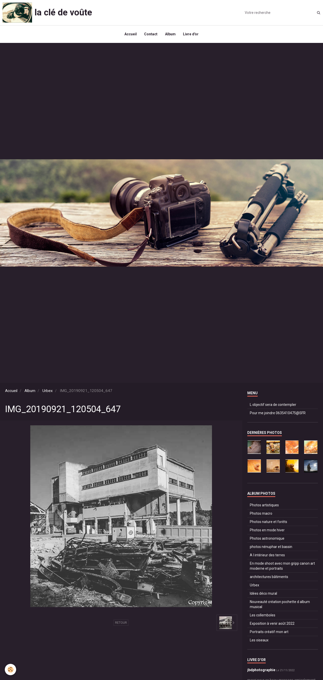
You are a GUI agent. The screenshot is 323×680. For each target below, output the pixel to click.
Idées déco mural (263, 594)
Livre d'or (191, 34)
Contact (150, 34)
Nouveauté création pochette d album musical (280, 604)
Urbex (47, 391)
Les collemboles (262, 615)
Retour (121, 623)
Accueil (130, 34)
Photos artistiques (264, 505)
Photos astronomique (267, 539)
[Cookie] (10, 669)
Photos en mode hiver (267, 530)
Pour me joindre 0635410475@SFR (278, 413)
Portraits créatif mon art (269, 632)
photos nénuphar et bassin (271, 547)
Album (170, 34)
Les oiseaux (259, 640)
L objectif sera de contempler (273, 405)
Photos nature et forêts (268, 522)
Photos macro (261, 514)
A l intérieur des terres (267, 555)
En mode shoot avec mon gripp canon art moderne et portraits (282, 566)
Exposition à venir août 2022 (272, 624)
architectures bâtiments (269, 577)
